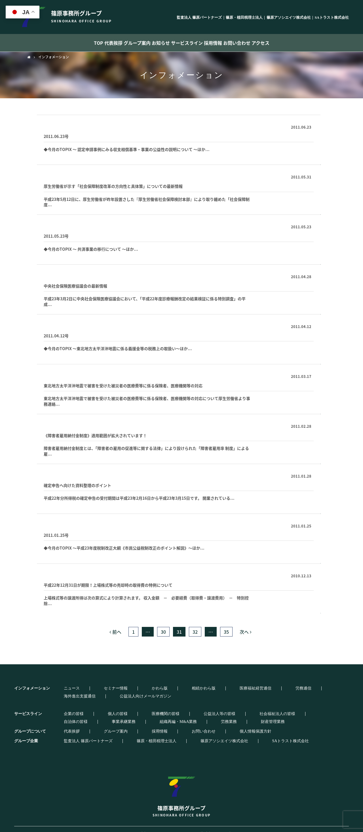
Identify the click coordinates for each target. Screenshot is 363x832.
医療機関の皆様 (124, 706)
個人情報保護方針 (182, 723)
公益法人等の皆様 (162, 706)
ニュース (62, 688)
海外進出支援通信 (246, 688)
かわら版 (118, 688)
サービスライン (192, 43)
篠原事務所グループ (181, 786)
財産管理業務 (90, 714)
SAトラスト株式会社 (332, 18)
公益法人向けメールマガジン (296, 688)
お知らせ (157, 43)
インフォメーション (53, 57)
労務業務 (62, 714)
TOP (66, 43)
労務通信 (214, 688)
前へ (115, 631)
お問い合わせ (261, 43)
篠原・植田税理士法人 (244, 18)
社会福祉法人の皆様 (204, 706)
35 (226, 631)
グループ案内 (124, 43)
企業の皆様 (64, 706)
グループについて (30, 723)
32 (195, 631)
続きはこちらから (281, 153)
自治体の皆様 (242, 706)
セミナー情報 (90, 688)
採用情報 (227, 43)
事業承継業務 (274, 706)
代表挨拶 (91, 43)
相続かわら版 (146, 688)
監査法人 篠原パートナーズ (199, 18)
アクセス (293, 43)
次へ (246, 631)
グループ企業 (26, 733)
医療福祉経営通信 (62, 175)
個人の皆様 (92, 706)
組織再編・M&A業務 (312, 706)
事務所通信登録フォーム (68, 126)
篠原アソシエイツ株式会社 (289, 18)
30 (163, 631)
